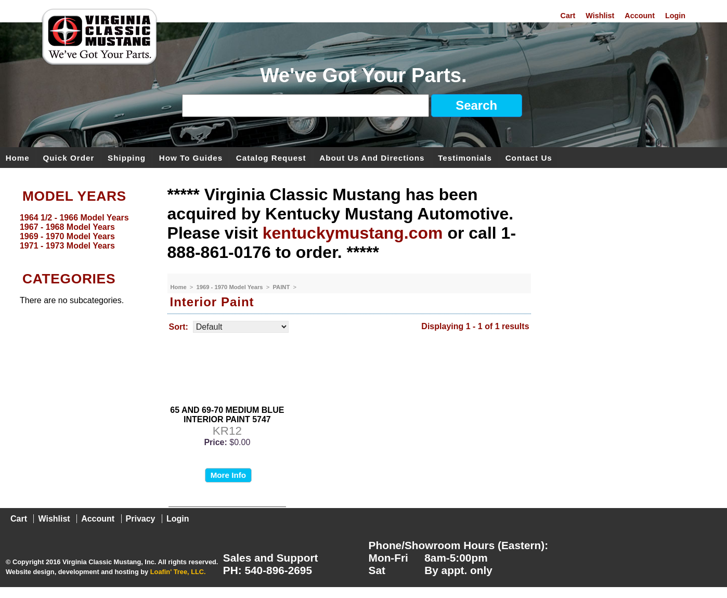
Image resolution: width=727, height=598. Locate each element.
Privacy (140, 518)
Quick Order (69, 157)
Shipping (127, 157)
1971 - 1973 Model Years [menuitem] (67, 245)
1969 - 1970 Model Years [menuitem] (67, 236)
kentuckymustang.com (353, 233)
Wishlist (600, 15)
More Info (228, 475)
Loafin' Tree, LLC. (178, 572)
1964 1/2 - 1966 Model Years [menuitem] (74, 217)
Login (675, 15)
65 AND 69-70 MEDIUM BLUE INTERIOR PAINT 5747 (227, 415)
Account (640, 15)
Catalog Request (271, 157)
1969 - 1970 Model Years (231, 287)
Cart (568, 15)
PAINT (281, 287)
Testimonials (465, 157)
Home (18, 157)
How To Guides (191, 157)
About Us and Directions (371, 157)
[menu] (81, 232)
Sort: (178, 326)
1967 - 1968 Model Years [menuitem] (67, 227)
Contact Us (528, 157)
